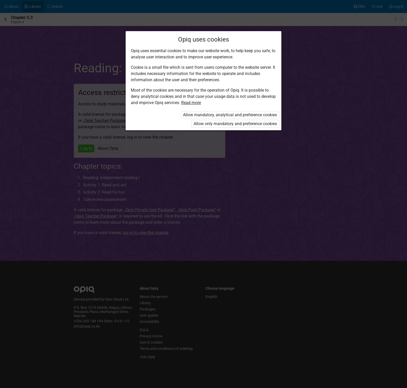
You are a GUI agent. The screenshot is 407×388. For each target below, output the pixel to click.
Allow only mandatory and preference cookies (235, 123)
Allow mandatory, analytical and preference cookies (230, 114)
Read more (191, 102)
